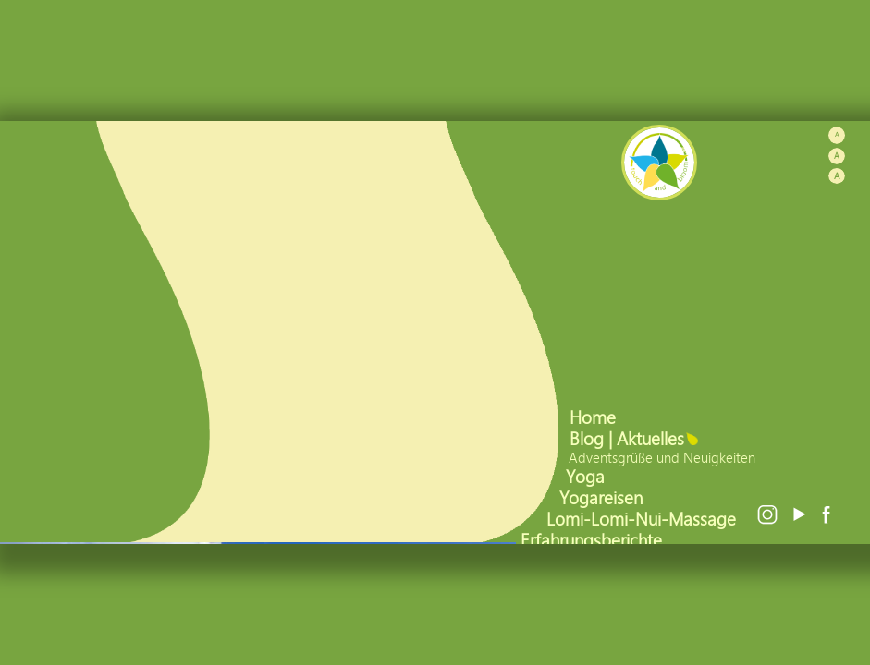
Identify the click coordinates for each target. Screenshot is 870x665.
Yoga (587, 476)
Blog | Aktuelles (629, 438)
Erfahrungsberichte (594, 539)
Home (595, 417)
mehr (239, 478)
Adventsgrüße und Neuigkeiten (664, 457)
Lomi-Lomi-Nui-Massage (643, 518)
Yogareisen (603, 497)
